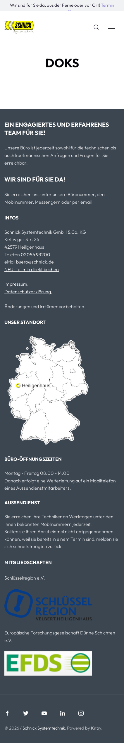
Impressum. (16, 284)
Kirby (96, 728)
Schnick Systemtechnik (44, 728)
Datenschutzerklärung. (28, 291)
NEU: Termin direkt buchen (31, 269)
